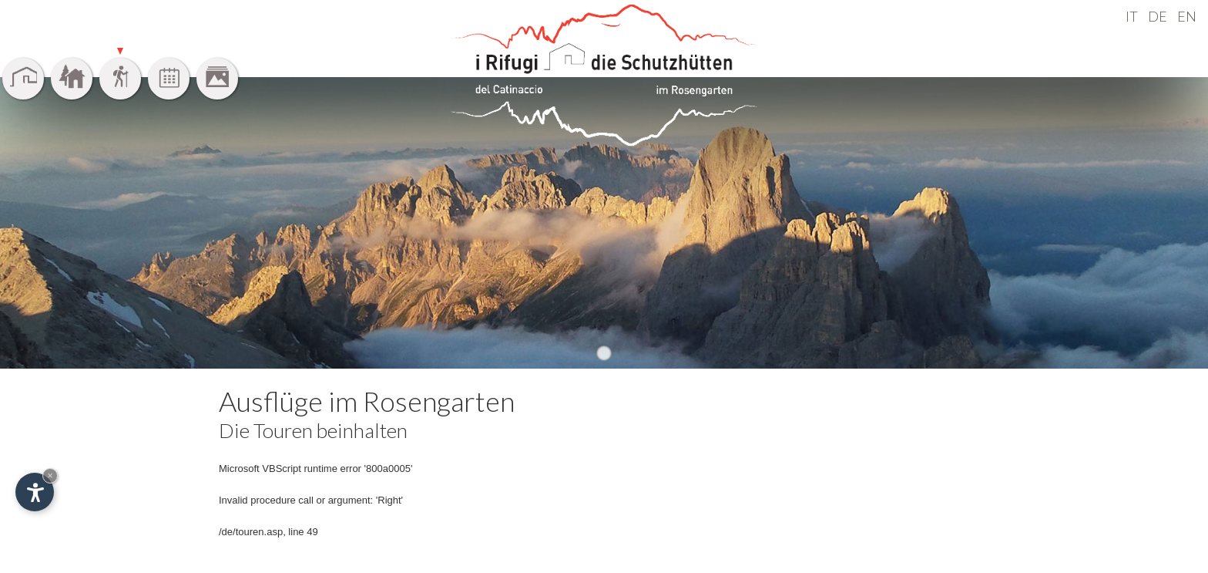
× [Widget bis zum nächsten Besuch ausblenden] (50, 475)
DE (1157, 16)
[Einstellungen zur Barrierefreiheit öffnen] (34, 492)
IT (1132, 16)
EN (1186, 16)
